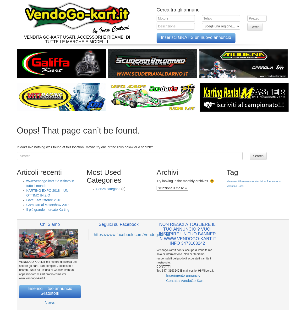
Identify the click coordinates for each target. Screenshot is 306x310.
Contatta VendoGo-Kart (184, 281)
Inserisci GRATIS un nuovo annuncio (196, 37)
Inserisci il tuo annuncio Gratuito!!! (49, 291)
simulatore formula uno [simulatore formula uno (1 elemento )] (267, 181)
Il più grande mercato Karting (47, 210)
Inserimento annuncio (183, 275)
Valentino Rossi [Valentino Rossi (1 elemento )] (235, 186)
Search (258, 156)
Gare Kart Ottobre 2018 (43, 200)
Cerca (255, 27)
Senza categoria (108, 189)
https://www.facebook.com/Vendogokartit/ (132, 234)
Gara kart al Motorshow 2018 (48, 205)
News (49, 302)
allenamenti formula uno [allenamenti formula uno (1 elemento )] (240, 181)
